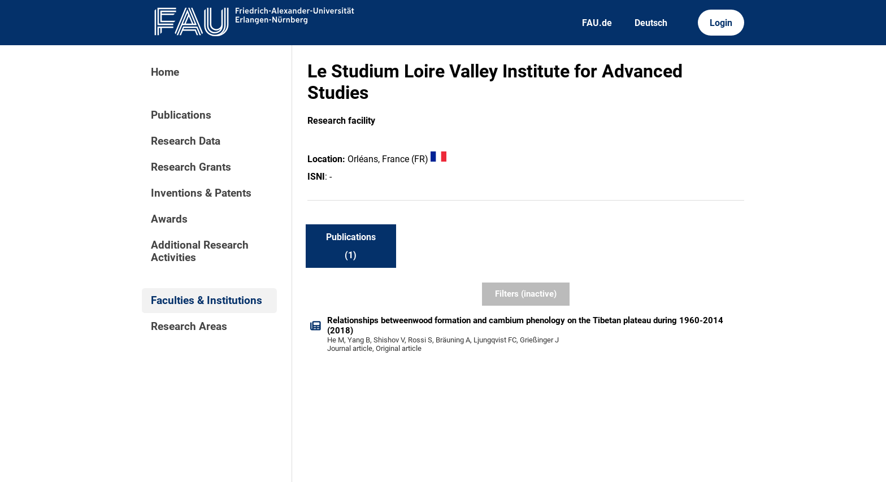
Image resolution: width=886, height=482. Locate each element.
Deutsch (651, 23)
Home (165, 72)
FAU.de (597, 23)
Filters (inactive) (526, 294)
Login (721, 23)
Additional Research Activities (200, 251)
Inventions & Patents (201, 193)
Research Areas (189, 326)
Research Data (185, 141)
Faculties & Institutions (206, 300)
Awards (169, 219)
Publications (181, 115)
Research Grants (191, 167)
